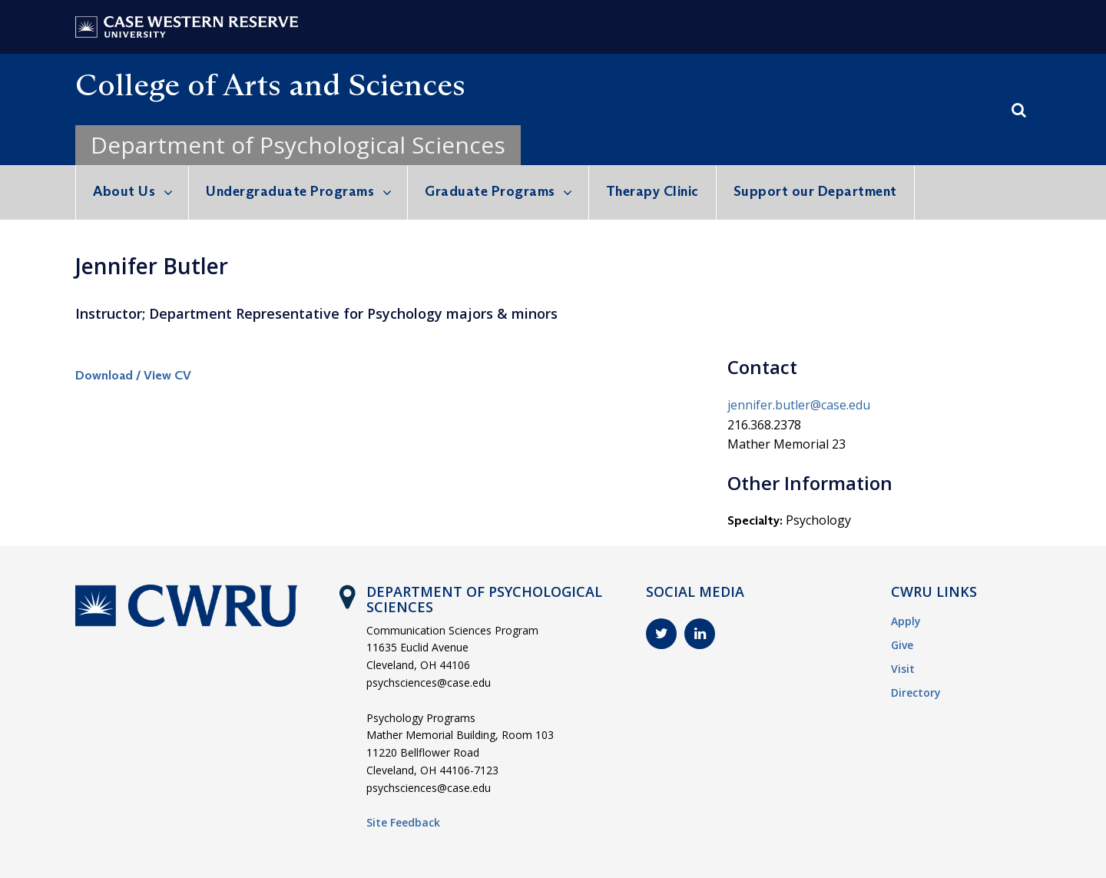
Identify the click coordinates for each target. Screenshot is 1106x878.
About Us (124, 191)
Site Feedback (403, 822)
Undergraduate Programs (290, 191)
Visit (903, 668)
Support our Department (815, 191)
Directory (916, 692)
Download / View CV (133, 375)
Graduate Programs (490, 191)
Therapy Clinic (652, 191)
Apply (906, 621)
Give (902, 645)
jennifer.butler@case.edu (798, 404)
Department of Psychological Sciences (298, 145)
